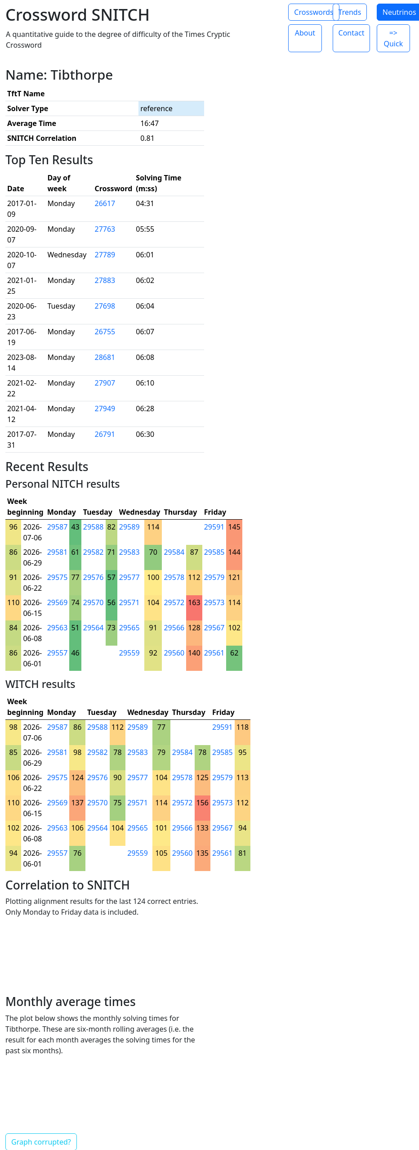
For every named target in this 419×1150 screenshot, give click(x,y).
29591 (214, 527)
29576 (93, 577)
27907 (104, 383)
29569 (57, 602)
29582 (93, 552)
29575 (57, 577)
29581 (57, 552)
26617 (104, 203)
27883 (104, 280)
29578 (174, 577)
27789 (104, 255)
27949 (104, 408)
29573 (214, 602)
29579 (214, 577)
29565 (129, 628)
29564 (93, 628)
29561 (214, 653)
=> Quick (393, 38)
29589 (129, 527)
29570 (93, 602)
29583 (129, 552)
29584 (174, 552)
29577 (129, 577)
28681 (104, 357)
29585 (214, 552)
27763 (104, 229)
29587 (57, 527)
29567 (214, 628)
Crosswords (313, 12)
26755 (104, 332)
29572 (174, 602)
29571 (129, 602)
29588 (93, 527)
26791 (104, 434)
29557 (57, 653)
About (305, 33)
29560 (174, 653)
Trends (350, 12)
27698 (104, 306)
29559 (129, 653)
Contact (352, 33)
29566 (174, 628)
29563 (57, 628)
